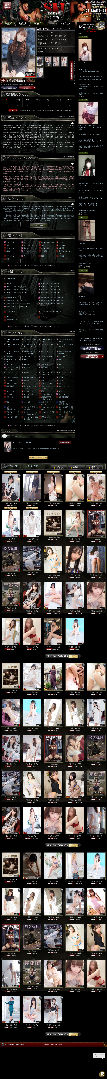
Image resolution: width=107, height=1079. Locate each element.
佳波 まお (95, 611)
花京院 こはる (74, 881)
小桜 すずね (95, 836)
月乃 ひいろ (31, 764)
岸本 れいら (95, 575)
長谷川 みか (74, 764)
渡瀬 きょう (74, 503)
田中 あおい (31, 503)
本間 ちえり (95, 503)
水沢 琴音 (74, 692)
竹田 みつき (53, 503)
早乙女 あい (74, 800)
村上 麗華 (31, 539)
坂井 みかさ (31, 611)
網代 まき (74, 575)
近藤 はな (74, 647)
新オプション (32, 572)
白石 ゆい (74, 539)
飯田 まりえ (10, 503)
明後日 (94, 467)
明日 (76, 467)
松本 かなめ (31, 647)
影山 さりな (53, 692)
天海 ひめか (53, 647)
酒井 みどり (53, 611)
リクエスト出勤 (53, 537)
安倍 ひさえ (53, 575)
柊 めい (52, 881)
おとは (10, 539)
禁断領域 (96, 539)
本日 (59, 467)
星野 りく (10, 647)
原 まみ (74, 611)
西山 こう (10, 728)
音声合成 (10, 573)
